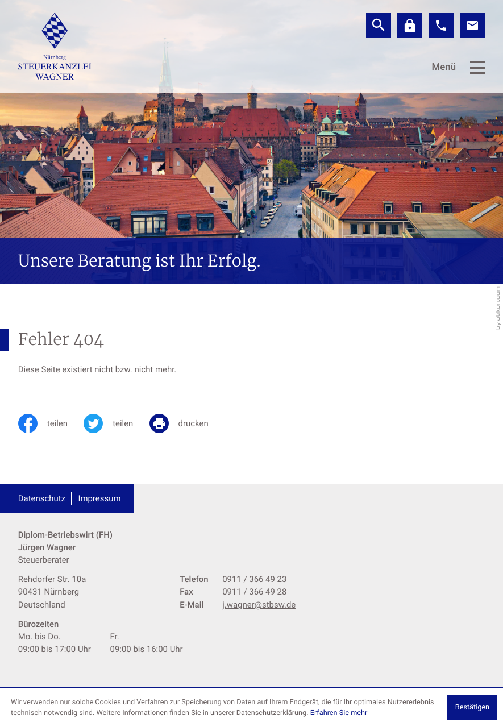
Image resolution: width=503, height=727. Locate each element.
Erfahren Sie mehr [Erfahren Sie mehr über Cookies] (339, 713)
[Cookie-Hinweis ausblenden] (472, 707)
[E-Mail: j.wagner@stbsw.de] (472, 25)
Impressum (99, 498)
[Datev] (409, 25)
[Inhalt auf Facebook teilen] (51, 423)
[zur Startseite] (55, 46)
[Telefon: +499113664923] (254, 579)
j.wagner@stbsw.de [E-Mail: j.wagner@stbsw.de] (259, 605)
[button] (441, 25)
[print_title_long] (187, 423)
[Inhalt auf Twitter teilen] (116, 423)
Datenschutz (41, 498)
